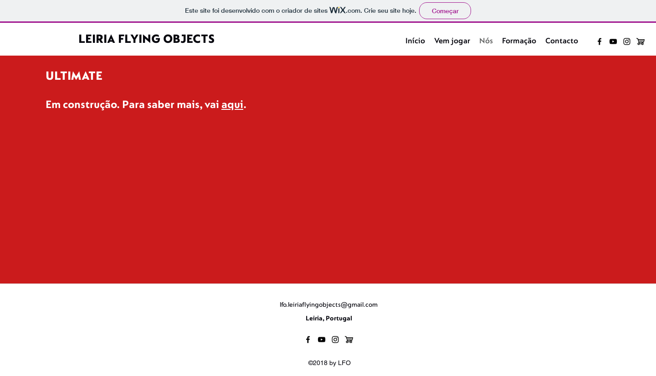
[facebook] (599, 41)
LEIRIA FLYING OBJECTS (146, 39)
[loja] (640, 41)
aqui (232, 105)
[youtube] (613, 41)
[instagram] (626, 41)
